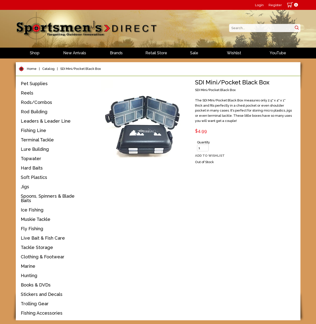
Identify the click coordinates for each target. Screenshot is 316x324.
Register (275, 5)
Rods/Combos (36, 102)
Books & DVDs (36, 284)
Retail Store (156, 53)
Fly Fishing (32, 228)
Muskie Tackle (35, 219)
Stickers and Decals (41, 294)
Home (32, 68)
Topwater (31, 158)
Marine (28, 266)
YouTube (278, 53)
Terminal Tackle (37, 139)
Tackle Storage (37, 247)
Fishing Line (33, 130)
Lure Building (35, 149)
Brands (116, 53)
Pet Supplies (34, 83)
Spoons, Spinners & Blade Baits (48, 198)
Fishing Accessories (41, 313)
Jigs (25, 186)
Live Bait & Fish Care (43, 238)
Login (259, 5)
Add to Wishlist (210, 155)
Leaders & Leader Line (46, 121)
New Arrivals (74, 53)
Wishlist (234, 53)
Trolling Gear (35, 303)
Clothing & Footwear (42, 256)
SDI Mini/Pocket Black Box (80, 68)
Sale (194, 53)
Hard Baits (32, 168)
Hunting (29, 275)
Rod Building (34, 111)
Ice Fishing (32, 209)
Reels (27, 92)
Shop (35, 53)
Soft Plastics (34, 177)
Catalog (48, 68)
